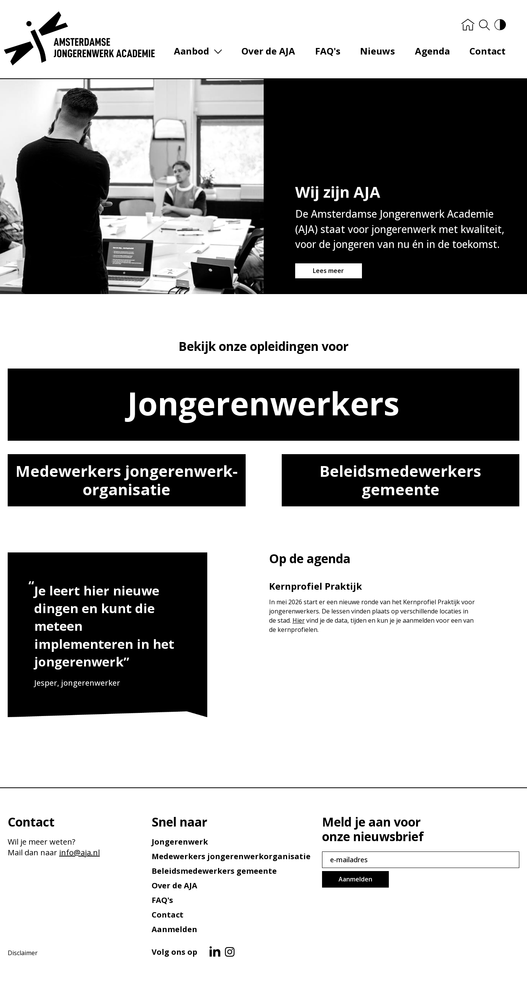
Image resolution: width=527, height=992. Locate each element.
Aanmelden (174, 929)
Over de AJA (275, 52)
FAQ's (332, 52)
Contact (486, 52)
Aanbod (200, 52)
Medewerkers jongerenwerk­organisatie (126, 481)
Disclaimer (23, 953)
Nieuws (380, 52)
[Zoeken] (482, 26)
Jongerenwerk (180, 842)
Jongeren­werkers (263, 404)
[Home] (465, 26)
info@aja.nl (79, 852)
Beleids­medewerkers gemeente (400, 481)
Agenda (432, 52)
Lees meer (328, 272)
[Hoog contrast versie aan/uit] (498, 26)
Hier (298, 622)
